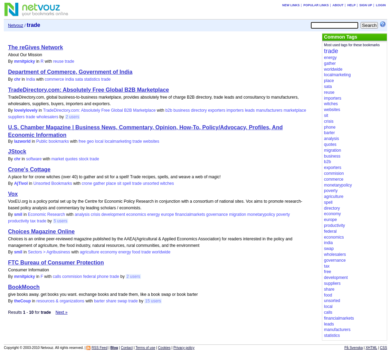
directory (199, 110)
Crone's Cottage (29, 169)
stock (83, 159)
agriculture (89, 252)
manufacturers (269, 110)
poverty (283, 214)
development (113, 214)
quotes (71, 159)
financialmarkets (190, 214)
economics (136, 214)
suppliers (16, 116)
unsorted (151, 183)
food (136, 252)
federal (89, 276)
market (57, 159)
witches (167, 183)
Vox (13, 194)
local (99, 141)
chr (17, 79)
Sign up (365, 5)
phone (102, 276)
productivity (18, 221)
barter (99, 301)
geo (90, 141)
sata (79, 79)
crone (87, 183)
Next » (62, 312)
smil (18, 214)
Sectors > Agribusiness (49, 252)
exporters (216, 110)
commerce (54, 79)
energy (153, 214)
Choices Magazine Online (41, 231)
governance (217, 214)
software (33, 159)
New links (291, 5)
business (181, 110)
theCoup (22, 301)
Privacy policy (183, 348)
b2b (168, 110)
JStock (17, 151)
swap (122, 301)
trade (69, 61)
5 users (60, 221)
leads (250, 110)
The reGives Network (35, 47)
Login (381, 5)
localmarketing (118, 141)
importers (235, 110)
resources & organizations (60, 301)
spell (127, 183)
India (30, 79)
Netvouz (15, 25)
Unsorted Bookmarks (52, 183)
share (111, 301)
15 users (153, 301)
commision (72, 276)
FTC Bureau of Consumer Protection (56, 262)
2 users (72, 116)
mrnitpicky (24, 61)
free (82, 141)
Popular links (316, 5)
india (69, 79)
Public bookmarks (52, 141)
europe (167, 214)
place (111, 183)
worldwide (161, 252)
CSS (383, 348)
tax (33, 221)
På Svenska (353, 348)
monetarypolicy (261, 214)
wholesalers (47, 116)
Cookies (164, 348)
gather (99, 183)
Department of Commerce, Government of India (70, 72)
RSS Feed (99, 348)
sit (119, 183)
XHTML (371, 348)
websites (151, 141)
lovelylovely (26, 110)
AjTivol (21, 183)
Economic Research (46, 214)
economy (109, 252)
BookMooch (24, 287)
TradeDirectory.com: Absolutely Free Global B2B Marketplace (88, 90)
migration (237, 214)
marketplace (295, 110)
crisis (95, 214)
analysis (82, 214)
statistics (92, 79)
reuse (58, 61)
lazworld (22, 141)
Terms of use (145, 348)
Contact (127, 348)
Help (351, 5)
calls (57, 276)
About (338, 5)
